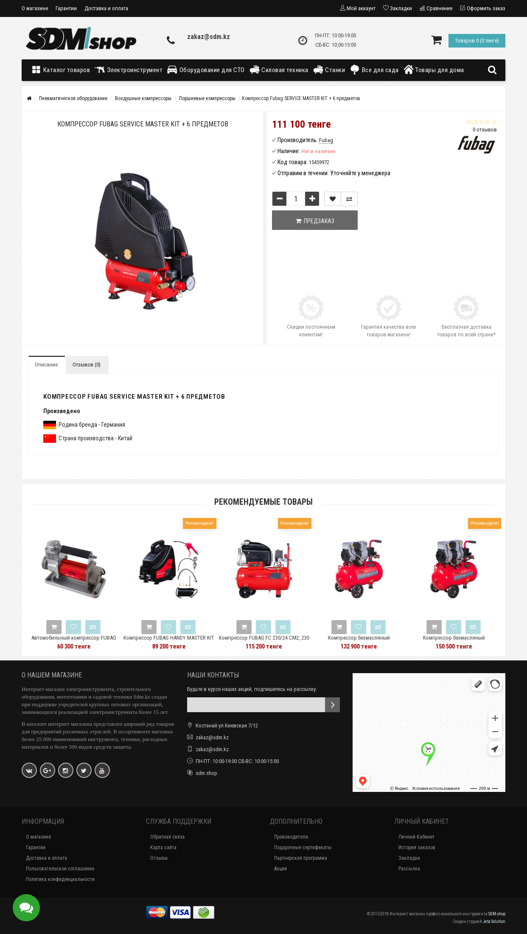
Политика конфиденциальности (60, 879)
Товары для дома (433, 69)
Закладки (409, 858)
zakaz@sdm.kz (208, 37)
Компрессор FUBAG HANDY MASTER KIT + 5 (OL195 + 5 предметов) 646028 (185, 642)
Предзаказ (315, 221)
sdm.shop (206, 773)
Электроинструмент (128, 69)
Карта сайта (163, 847)
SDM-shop (496, 914)
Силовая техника (278, 69)
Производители (291, 837)
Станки (329, 69)
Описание (46, 364)
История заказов (416, 847)
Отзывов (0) (87, 364)
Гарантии (66, 8)
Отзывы (159, 858)
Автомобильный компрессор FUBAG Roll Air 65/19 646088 (90, 642)
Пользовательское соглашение (60, 869)
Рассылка (409, 869)
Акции (280, 869)
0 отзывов (485, 129)
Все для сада (374, 69)
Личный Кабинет (416, 837)
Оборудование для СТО (206, 69)
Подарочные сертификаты (302, 847)
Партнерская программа (300, 858)
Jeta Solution (494, 921)
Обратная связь (167, 837)
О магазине (35, 8)
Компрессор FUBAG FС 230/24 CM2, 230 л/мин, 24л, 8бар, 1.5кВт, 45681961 (280, 642)
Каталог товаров (62, 69)
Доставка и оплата (106, 8)
